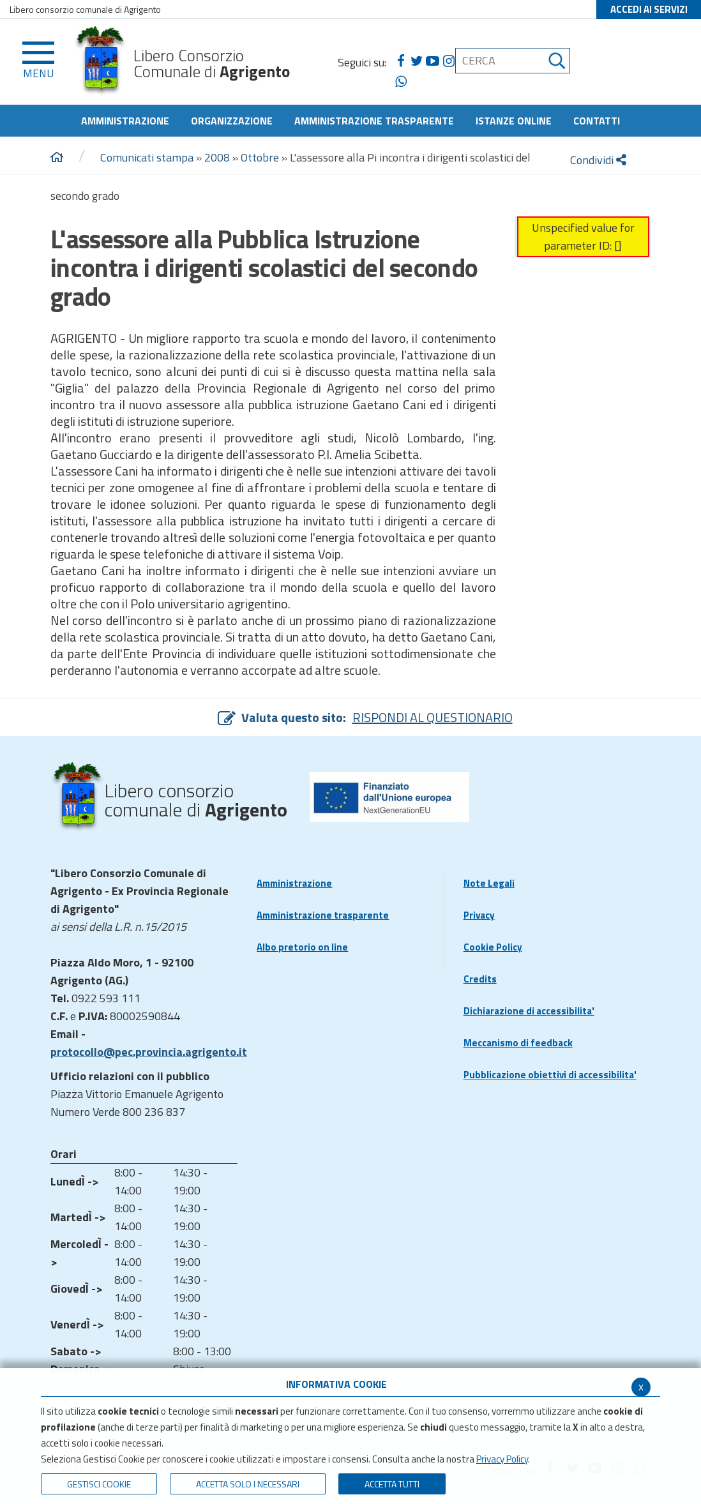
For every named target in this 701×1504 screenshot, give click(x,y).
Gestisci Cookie (99, 1484)
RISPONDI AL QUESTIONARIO (432, 717)
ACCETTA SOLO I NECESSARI (247, 1484)
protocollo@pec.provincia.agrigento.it (148, 1051)
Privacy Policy (502, 1459)
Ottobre (260, 157)
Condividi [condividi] (598, 160)
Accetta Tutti (392, 1484)
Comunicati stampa (146, 157)
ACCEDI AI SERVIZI (649, 9)
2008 (217, 157)
